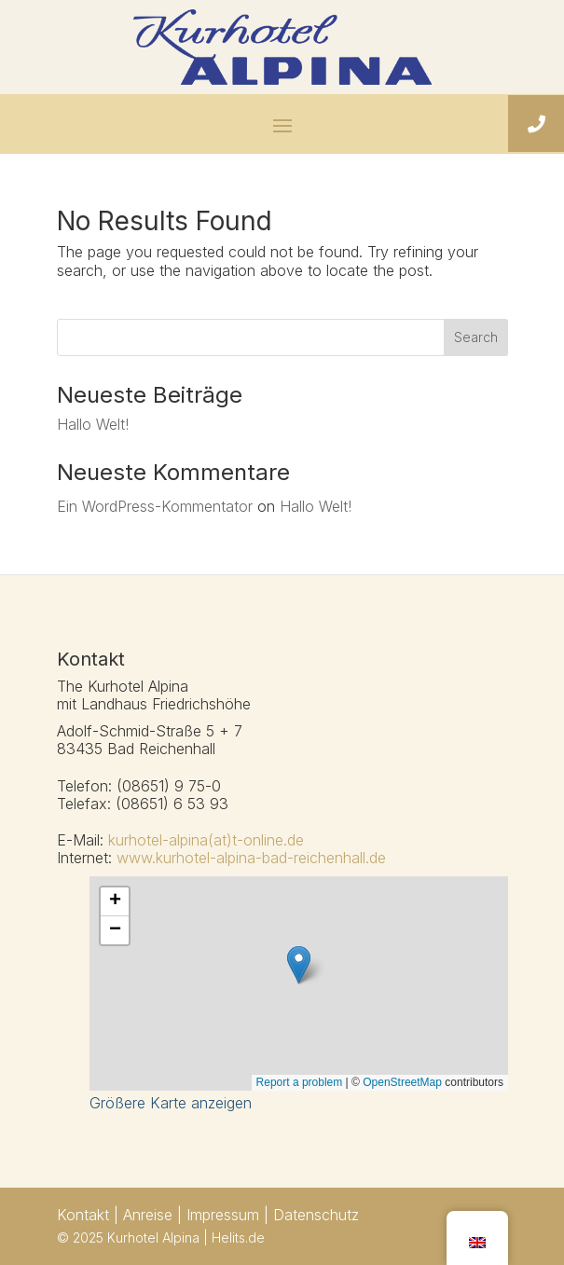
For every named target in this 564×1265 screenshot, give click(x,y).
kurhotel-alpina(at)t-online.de (206, 840)
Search (476, 337)
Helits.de (238, 1237)
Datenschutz (316, 1214)
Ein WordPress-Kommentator (155, 506)
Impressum (222, 1214)
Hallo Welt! (93, 424)
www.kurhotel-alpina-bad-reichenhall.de (251, 857)
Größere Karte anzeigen (170, 1102)
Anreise (147, 1214)
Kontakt (85, 1214)
